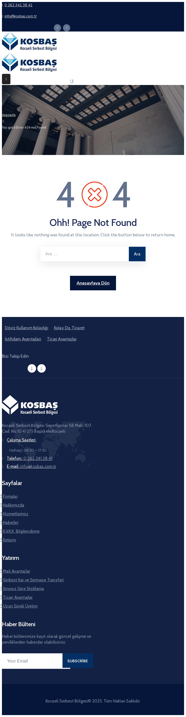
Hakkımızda (13, 505)
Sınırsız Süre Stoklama (23, 588)
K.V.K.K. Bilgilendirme (21, 531)
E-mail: (31, 466)
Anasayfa (9, 115)
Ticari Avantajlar (62, 339)
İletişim (9, 540)
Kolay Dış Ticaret (69, 327)
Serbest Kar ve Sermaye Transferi (33, 580)
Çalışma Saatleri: (21, 440)
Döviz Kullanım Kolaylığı (26, 327)
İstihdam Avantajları (23, 339)
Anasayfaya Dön (93, 283)
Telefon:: (29, 458)
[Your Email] (36, 661)
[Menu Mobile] (6, 79)
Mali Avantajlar (16, 571)
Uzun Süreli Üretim (20, 606)
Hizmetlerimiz (15, 513)
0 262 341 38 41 (18, 5)
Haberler (10, 522)
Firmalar (10, 496)
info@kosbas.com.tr (21, 16)
